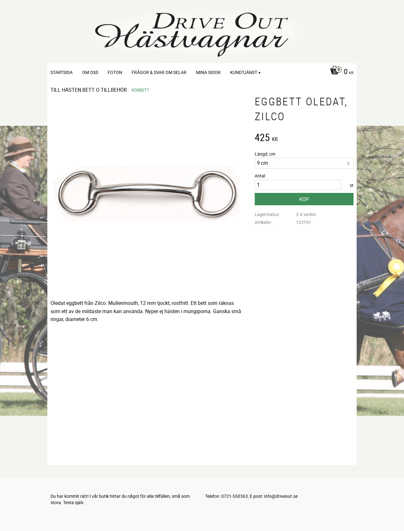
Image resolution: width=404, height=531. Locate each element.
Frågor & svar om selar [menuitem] (159, 72)
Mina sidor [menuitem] (208, 72)
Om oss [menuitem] (90, 72)
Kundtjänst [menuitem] (243, 72)
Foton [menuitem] (115, 72)
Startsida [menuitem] (61, 72)
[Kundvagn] (340, 72)
